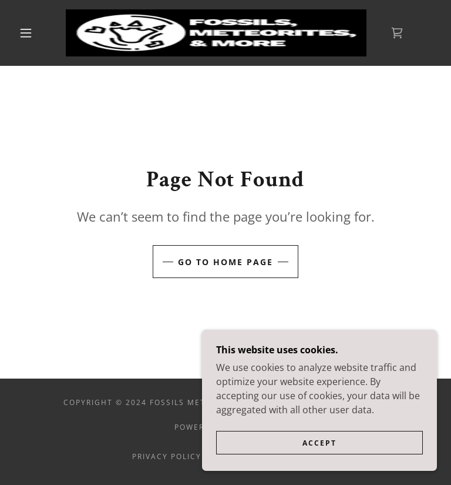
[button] (26, 33)
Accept (319, 459)
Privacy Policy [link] (166, 456)
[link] (216, 32)
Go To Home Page (225, 261)
